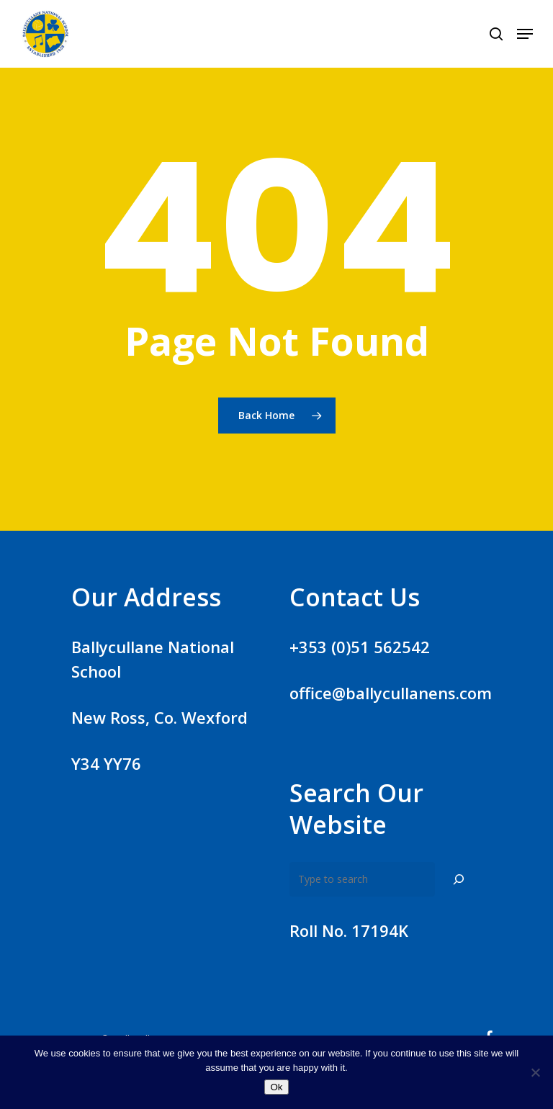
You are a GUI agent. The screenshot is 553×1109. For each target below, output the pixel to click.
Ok (276, 1087)
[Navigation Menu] (525, 34)
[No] (535, 1072)
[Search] (458, 879)
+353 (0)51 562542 (359, 646)
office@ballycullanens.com (390, 693)
